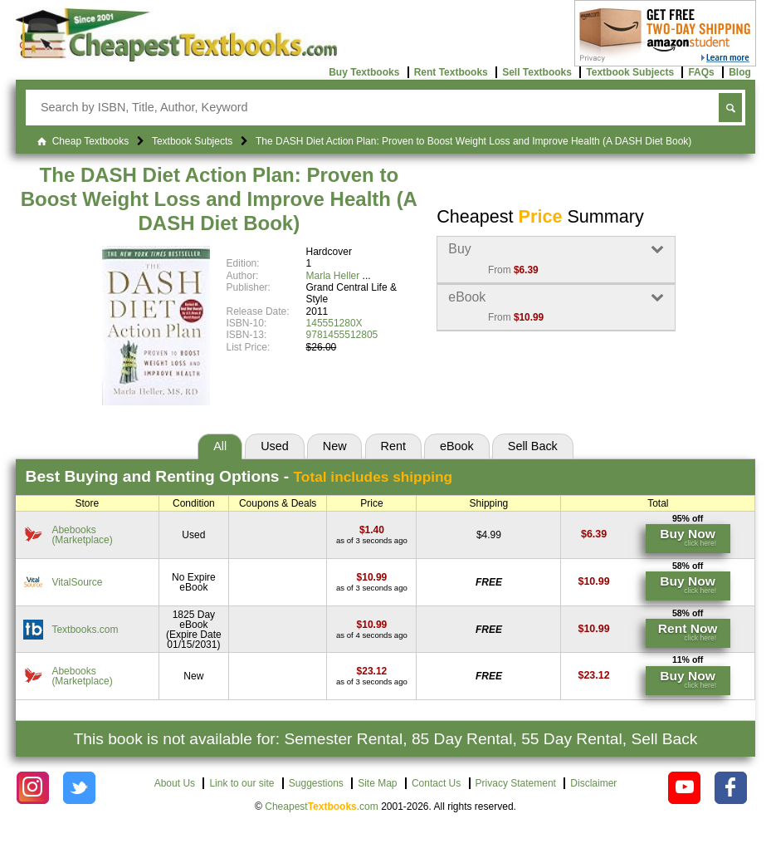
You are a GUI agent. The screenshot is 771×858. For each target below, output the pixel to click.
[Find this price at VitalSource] (372, 577)
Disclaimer (593, 783)
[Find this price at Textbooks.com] (372, 624)
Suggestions (316, 783)
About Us (174, 783)
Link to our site (241, 783)
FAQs (701, 72)
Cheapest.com (321, 806)
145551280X (334, 323)
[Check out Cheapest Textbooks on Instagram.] (33, 788)
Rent (393, 446)
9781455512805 (342, 335)
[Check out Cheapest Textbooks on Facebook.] (731, 788)
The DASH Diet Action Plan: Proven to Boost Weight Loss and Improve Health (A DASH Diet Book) (219, 199)
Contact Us (436, 783)
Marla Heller (333, 276)
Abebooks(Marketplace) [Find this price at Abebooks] (81, 535)
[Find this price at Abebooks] (371, 530)
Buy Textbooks (364, 72)
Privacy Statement (516, 783)
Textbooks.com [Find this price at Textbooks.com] (84, 629)
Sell (533, 446)
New (335, 446)
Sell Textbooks (537, 72)
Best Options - (239, 476)
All (220, 446)
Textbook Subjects (630, 72)
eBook (457, 446)
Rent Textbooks (451, 72)
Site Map (377, 783)
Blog (740, 72)
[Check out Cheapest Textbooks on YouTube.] (684, 788)
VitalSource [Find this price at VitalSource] (76, 582)
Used (275, 446)
